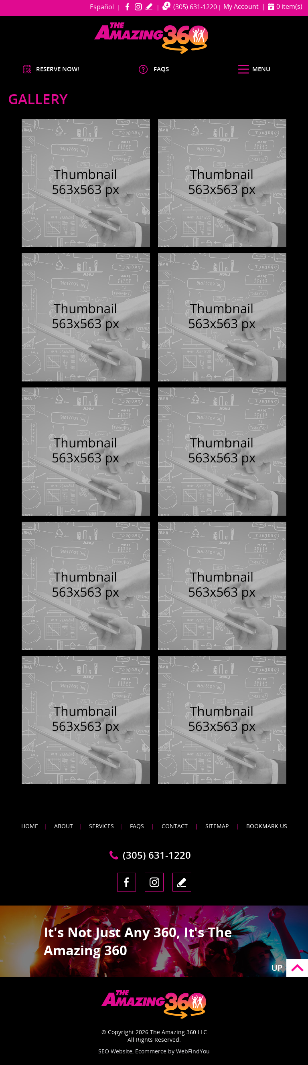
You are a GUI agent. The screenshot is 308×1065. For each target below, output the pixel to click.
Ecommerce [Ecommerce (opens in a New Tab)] (150, 1051)
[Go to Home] (166, 52)
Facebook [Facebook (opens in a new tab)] (127, 6)
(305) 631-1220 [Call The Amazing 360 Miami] (195, 6)
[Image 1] (86, 183)
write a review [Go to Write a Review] (149, 6)
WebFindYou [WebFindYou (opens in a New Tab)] (193, 1051)
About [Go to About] (63, 826)
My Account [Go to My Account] (241, 6)
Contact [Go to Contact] (175, 826)
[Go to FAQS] (152, 69)
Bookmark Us (266, 826)
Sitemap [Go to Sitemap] (217, 826)
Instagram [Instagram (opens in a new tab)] (138, 6)
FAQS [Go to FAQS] (137, 826)
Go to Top (297, 968)
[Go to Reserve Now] (50, 69)
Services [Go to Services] (101, 826)
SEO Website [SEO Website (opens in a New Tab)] (115, 1051)
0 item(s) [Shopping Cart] (289, 6)
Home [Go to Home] (29, 826)
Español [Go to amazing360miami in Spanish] (102, 6)
